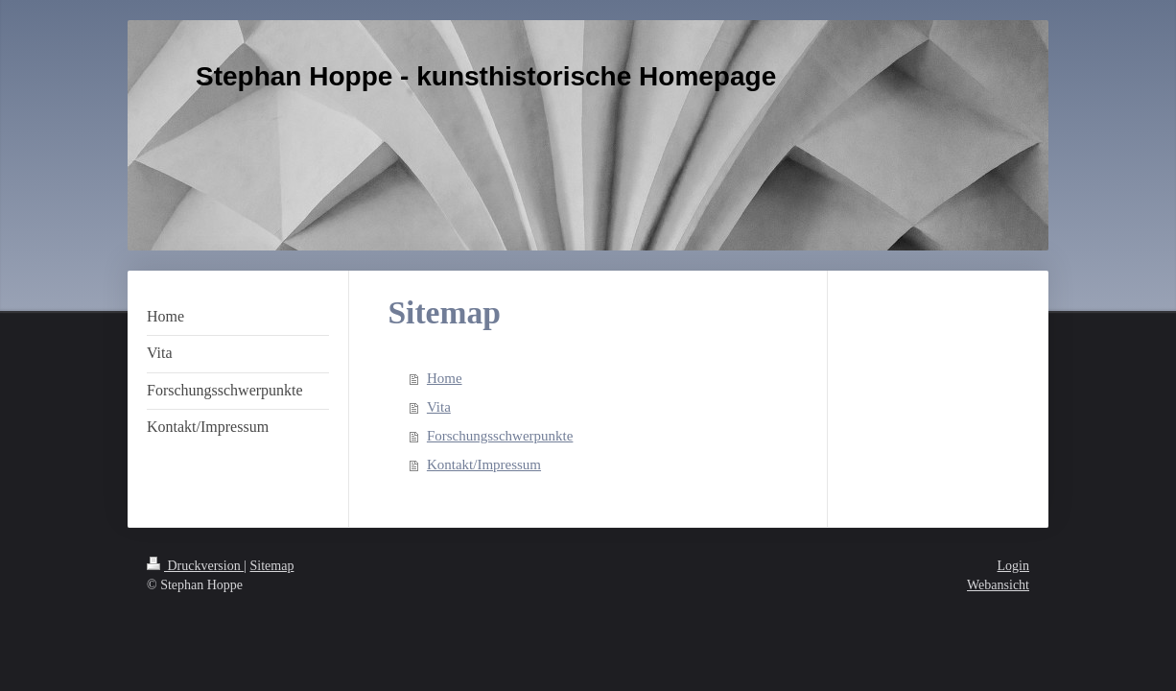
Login (1013, 566)
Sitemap (272, 566)
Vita (439, 407)
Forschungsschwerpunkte (500, 435)
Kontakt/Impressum (484, 464)
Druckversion (195, 566)
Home (444, 378)
